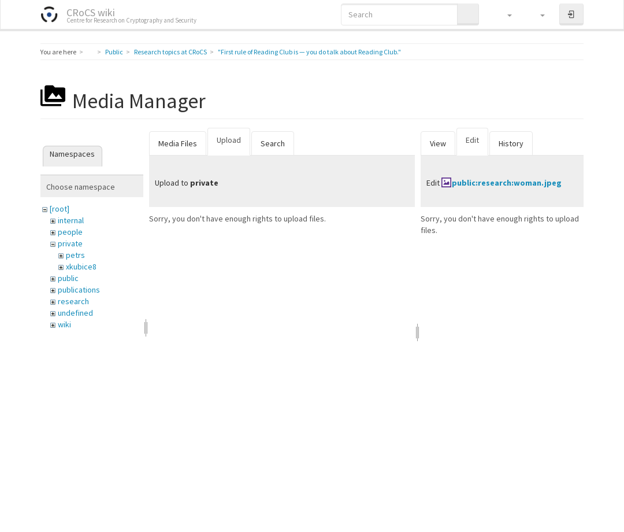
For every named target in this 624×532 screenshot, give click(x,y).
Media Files (177, 143)
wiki (64, 324)
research (73, 301)
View (438, 143)
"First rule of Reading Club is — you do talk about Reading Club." (309, 51)
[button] (504, 14)
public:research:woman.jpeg (507, 183)
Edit (472, 140)
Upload (229, 140)
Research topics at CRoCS (170, 51)
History (511, 143)
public (68, 278)
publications (79, 290)
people (70, 232)
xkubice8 (81, 266)
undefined (75, 313)
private (70, 243)
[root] (59, 209)
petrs (75, 255)
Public (114, 51)
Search (273, 143)
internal (71, 220)
